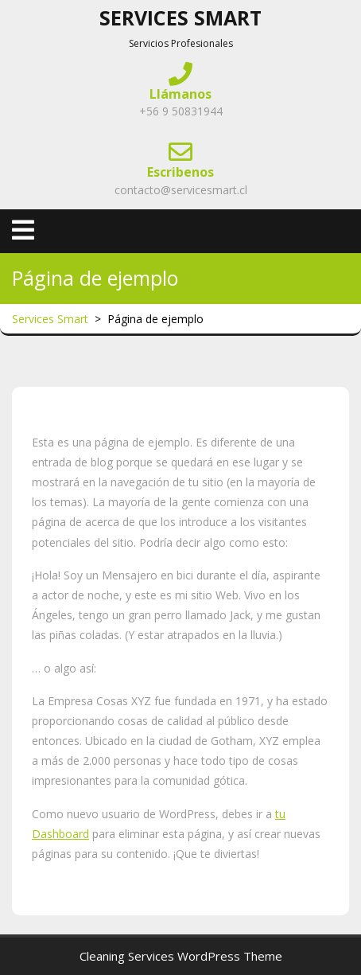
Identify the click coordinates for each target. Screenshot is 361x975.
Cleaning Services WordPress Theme (181, 956)
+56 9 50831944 (181, 111)
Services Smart (180, 17)
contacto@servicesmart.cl (181, 189)
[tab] (23, 230)
